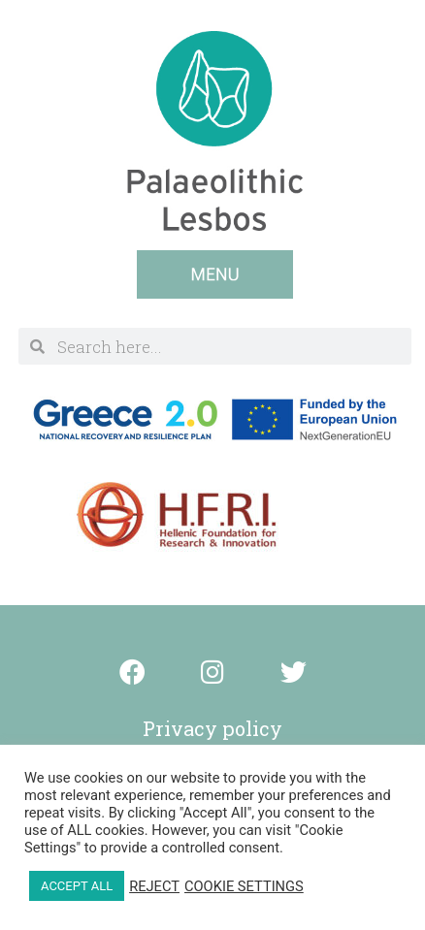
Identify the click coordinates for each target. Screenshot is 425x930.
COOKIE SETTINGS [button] (244, 886)
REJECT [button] (154, 886)
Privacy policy (212, 728)
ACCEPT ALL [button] (77, 886)
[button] (215, 274)
